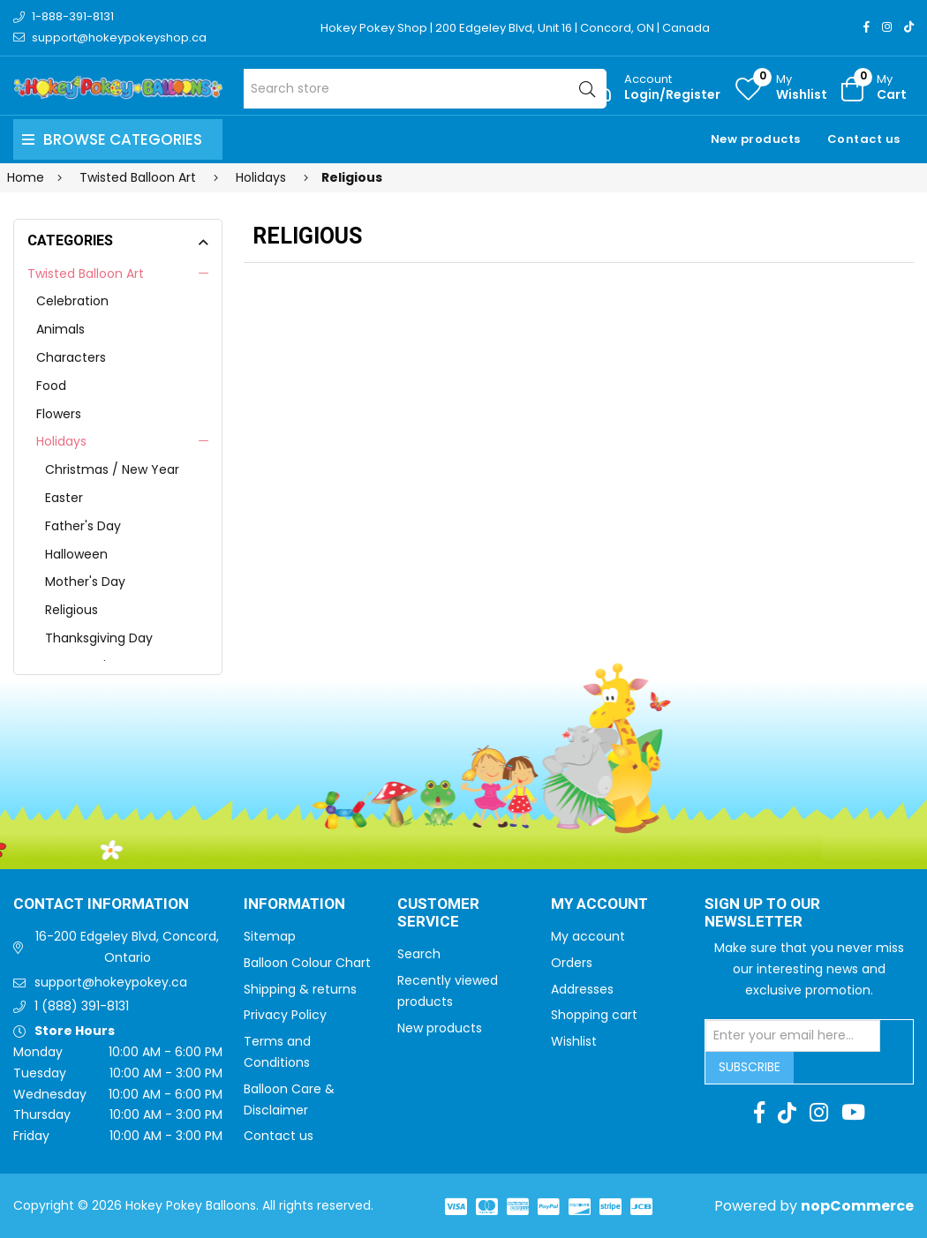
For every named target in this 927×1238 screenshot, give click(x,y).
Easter (64, 497)
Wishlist (574, 1041)
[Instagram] (887, 27)
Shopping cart (594, 1015)
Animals (60, 329)
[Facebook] (866, 27)
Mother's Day (85, 581)
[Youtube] (853, 1112)
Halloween (76, 554)
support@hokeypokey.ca (110, 982)
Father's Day (83, 526)
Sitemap (270, 936)
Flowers (58, 414)
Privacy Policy (285, 1015)
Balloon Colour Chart (307, 963)
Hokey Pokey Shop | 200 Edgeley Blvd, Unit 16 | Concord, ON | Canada (515, 27)
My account (588, 936)
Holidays (61, 441)
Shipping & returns (300, 989)
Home (25, 177)
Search (419, 954)
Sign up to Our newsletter (762, 914)
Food (51, 385)
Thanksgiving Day (99, 638)
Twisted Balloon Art (85, 273)
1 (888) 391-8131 (81, 1006)
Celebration (72, 301)
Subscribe (749, 1067)
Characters (71, 357)
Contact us (864, 139)
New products (756, 139)
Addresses (582, 989)
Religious (71, 610)
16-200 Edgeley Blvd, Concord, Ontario (127, 946)
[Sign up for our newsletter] (792, 1036)
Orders (571, 963)
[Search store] (425, 89)
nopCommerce (857, 1206)
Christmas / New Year (112, 469)
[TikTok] (909, 27)
